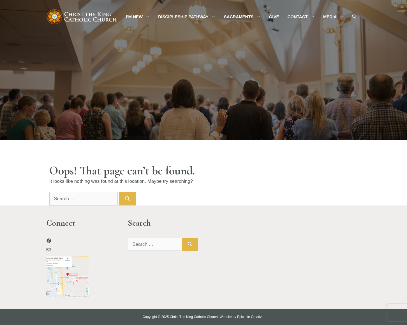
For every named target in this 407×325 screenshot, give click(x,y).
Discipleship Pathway (188, 17)
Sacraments (244, 17)
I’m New (140, 17)
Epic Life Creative (250, 317)
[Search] (127, 198)
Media (335, 17)
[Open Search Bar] (354, 17)
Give (274, 16)
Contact (303, 17)
